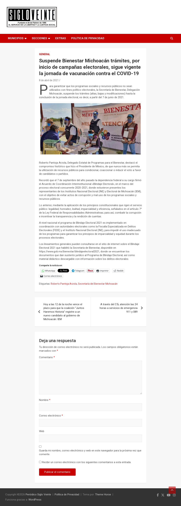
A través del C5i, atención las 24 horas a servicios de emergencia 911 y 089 (119, 308)
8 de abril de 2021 (49, 80)
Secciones (39, 38)
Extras (60, 38)
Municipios (16, 38)
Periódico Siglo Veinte (38, 494)
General (44, 54)
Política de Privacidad (87, 38)
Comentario (47, 357)
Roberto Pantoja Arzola (64, 283)
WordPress (34, 499)
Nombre (44, 400)
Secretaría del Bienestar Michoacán (98, 283)
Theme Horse (103, 494)
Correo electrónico (51, 415)
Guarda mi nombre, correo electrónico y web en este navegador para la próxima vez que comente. (90, 452)
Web (41, 431)
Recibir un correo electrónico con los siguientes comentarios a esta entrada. (86, 462)
